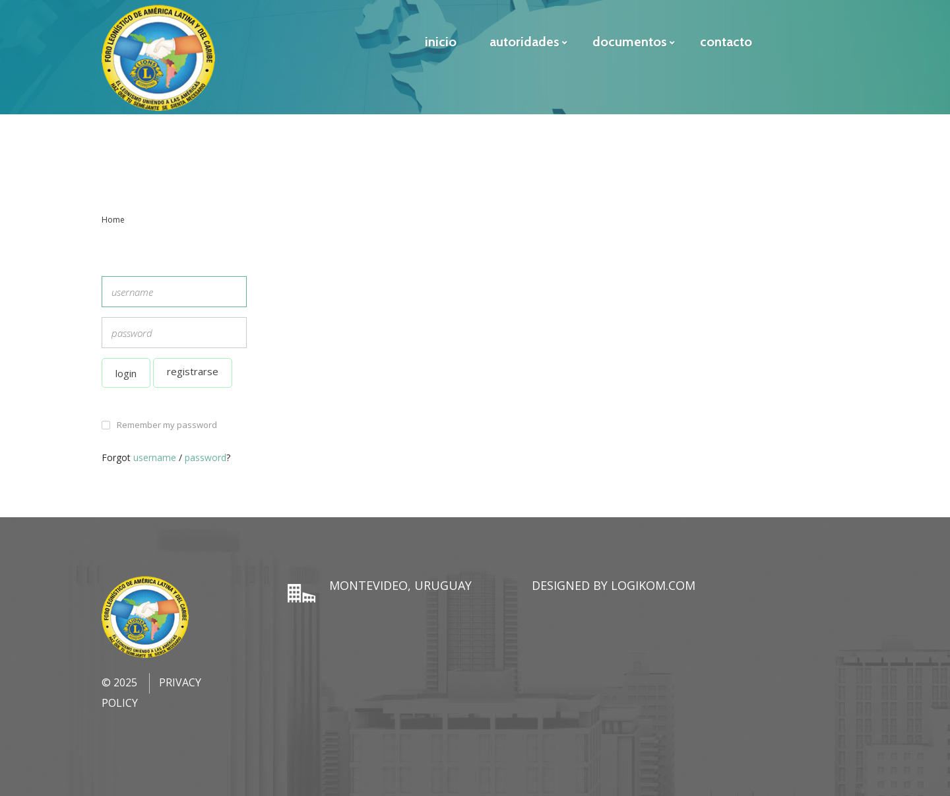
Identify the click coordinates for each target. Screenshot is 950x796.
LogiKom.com (653, 585)
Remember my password (167, 425)
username (154, 457)
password (205, 457)
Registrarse (192, 371)
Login (126, 373)
